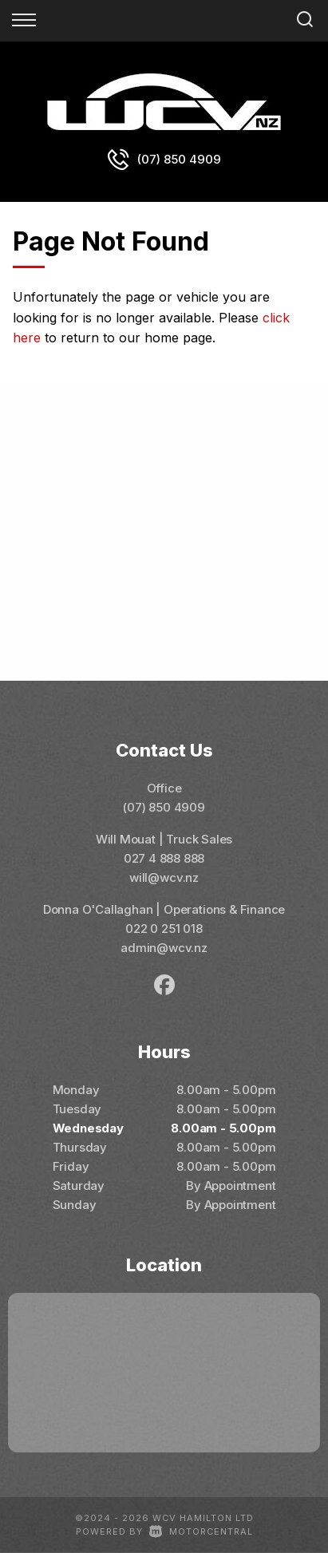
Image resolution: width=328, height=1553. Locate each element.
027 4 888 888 (164, 858)
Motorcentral (201, 1531)
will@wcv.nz (164, 877)
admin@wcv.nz (164, 947)
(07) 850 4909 (179, 159)
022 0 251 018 (164, 928)
